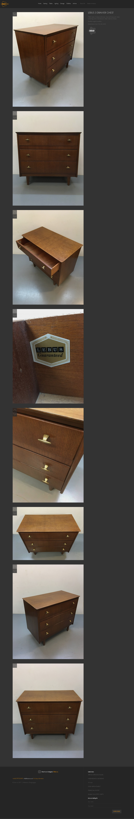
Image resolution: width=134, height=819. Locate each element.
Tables (50, 3)
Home (39, 3)
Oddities (68, 3)
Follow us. (55, 772)
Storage (62, 3)
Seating (45, 3)
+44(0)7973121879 (18, 778)
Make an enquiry (91, 3)
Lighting (56, 3)
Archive (75, 3)
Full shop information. (38, 778)
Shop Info (82, 3)
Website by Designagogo (29, 782)
